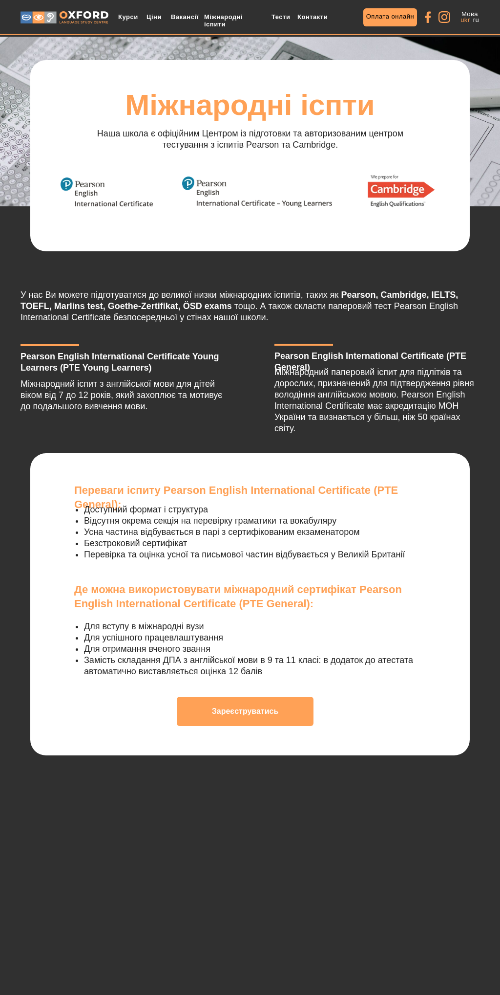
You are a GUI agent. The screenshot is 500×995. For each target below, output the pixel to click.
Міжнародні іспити (223, 20)
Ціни (154, 17)
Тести (280, 17)
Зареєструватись (245, 711)
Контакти (312, 17)
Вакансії (185, 17)
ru (476, 19)
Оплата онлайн (390, 16)
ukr (465, 19)
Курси (128, 17)
